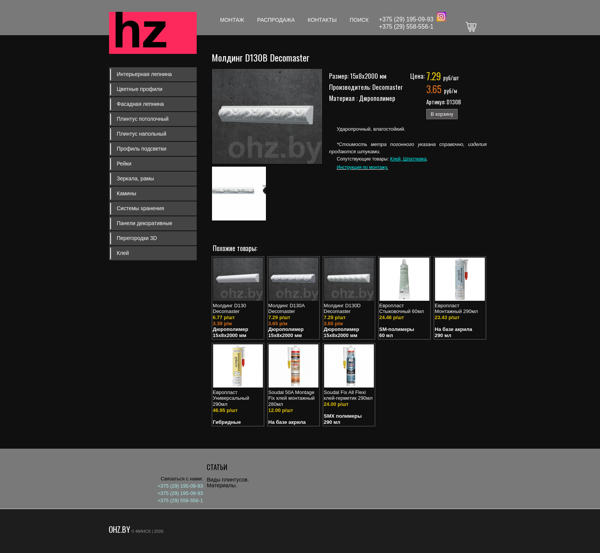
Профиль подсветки (141, 149)
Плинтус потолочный (143, 119)
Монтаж (232, 20)
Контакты (322, 20)
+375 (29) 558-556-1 (406, 26)
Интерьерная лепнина (144, 74)
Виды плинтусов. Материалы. (228, 482)
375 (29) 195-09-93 (408, 19)
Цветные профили (139, 89)
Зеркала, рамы (135, 178)
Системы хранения (140, 208)
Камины (126, 193)
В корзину (441, 114)
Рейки (124, 164)
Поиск (359, 20)
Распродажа (276, 20)
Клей (123, 253)
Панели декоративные (144, 223)
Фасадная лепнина (140, 104)
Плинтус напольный (141, 134)
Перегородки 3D (137, 238)
